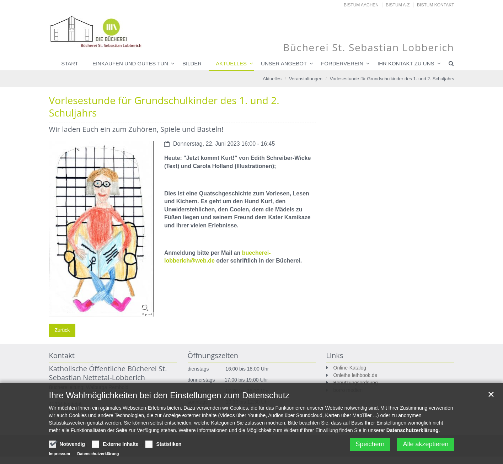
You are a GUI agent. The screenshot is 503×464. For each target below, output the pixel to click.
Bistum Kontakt (435, 4)
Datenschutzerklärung (412, 433)
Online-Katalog (349, 368)
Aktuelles (231, 63)
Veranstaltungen (305, 78)
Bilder (192, 63)
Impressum (59, 456)
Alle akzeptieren (425, 446)
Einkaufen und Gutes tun (130, 63)
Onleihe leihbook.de (355, 375)
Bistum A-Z (398, 4)
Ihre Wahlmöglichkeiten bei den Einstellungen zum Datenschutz (169, 398)
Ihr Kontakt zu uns (406, 63)
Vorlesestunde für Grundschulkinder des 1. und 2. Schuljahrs (392, 78)
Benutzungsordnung (355, 382)
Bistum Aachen (361, 4)
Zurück (62, 330)
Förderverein (342, 63)
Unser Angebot (284, 63)
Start (69, 63)
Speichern (369, 446)
